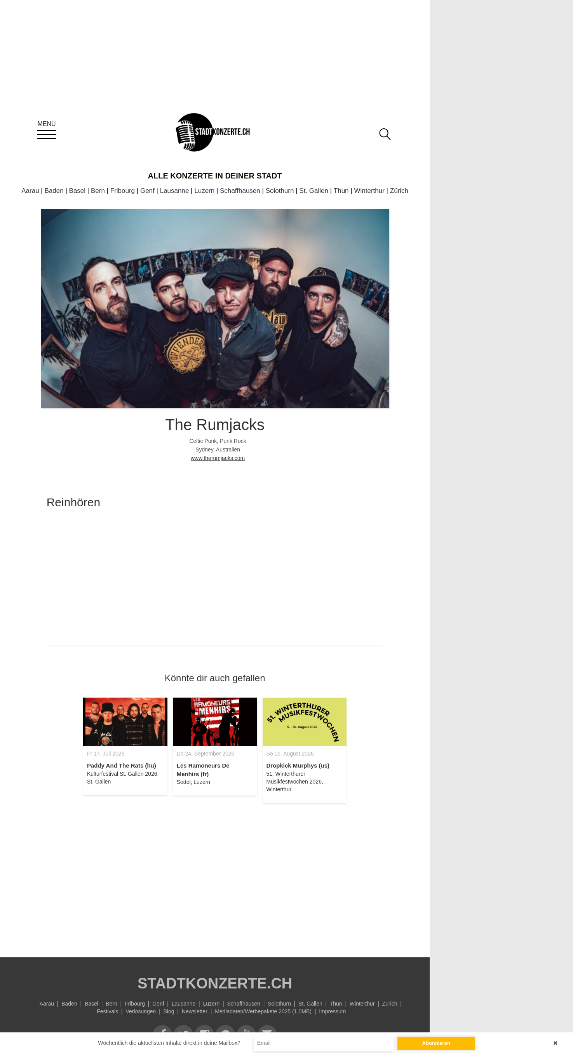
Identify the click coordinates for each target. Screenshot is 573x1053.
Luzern (204, 190)
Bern (98, 190)
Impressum (332, 1011)
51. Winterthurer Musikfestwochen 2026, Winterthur (294, 781)
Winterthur (369, 190)
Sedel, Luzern (193, 782)
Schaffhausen (240, 190)
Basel (77, 190)
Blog (169, 1011)
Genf (147, 190)
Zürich (399, 190)
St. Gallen (313, 190)
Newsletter (194, 1011)
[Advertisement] (215, 875)
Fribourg (122, 190)
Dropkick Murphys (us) (298, 765)
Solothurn (280, 190)
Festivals (107, 1011)
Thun (341, 190)
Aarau (30, 190)
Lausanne (174, 190)
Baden (54, 190)
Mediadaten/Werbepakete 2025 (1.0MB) (263, 1011)
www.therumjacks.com (218, 458)
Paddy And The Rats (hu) (121, 765)
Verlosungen (141, 1011)
